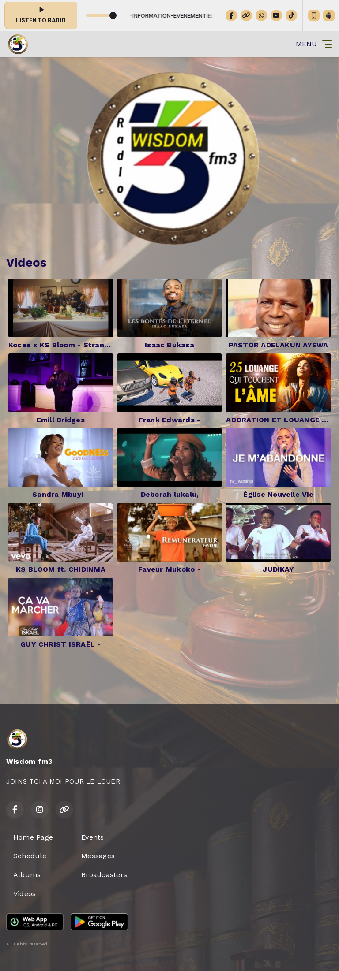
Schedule (29, 856)
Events (92, 837)
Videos (24, 893)
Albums (27, 875)
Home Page (33, 837)
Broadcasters (104, 875)
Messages (98, 856)
